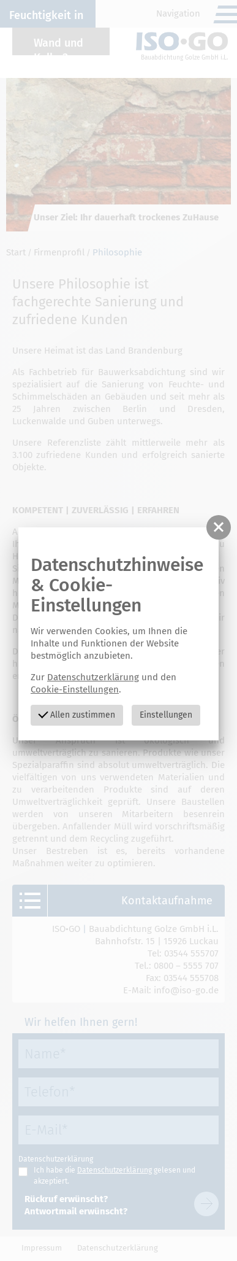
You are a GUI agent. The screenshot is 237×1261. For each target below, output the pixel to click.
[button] (218, 527)
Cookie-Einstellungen (75, 689)
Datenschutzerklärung (93, 677)
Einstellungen (166, 715)
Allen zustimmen (76, 714)
